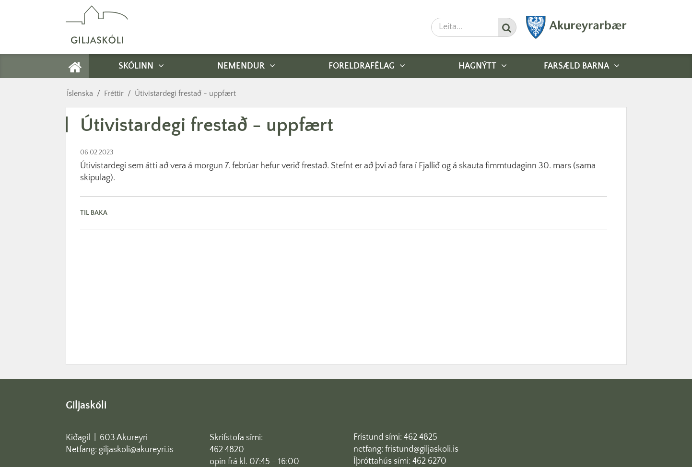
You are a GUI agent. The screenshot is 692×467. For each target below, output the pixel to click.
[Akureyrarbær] (576, 37)
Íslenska (80, 93)
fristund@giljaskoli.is (421, 449)
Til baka (93, 213)
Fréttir (114, 93)
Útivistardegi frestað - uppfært (185, 93)
